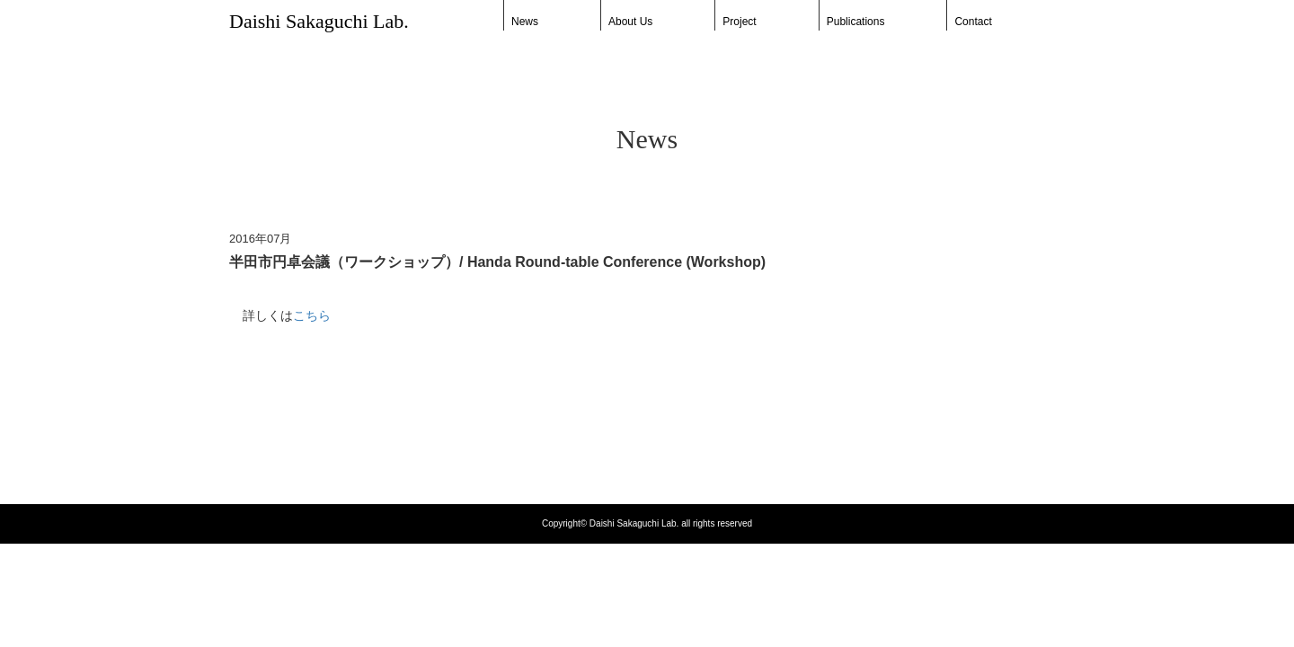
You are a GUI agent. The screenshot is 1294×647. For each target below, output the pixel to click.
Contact (972, 21)
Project (739, 21)
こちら (312, 315)
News (524, 21)
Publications (856, 21)
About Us (630, 21)
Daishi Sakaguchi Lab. (319, 21)
